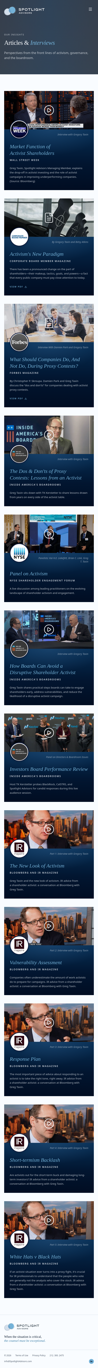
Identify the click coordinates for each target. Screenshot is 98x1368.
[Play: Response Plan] (49, 1022)
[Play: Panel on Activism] (49, 534)
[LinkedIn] (91, 1361)
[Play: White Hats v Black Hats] (49, 1220)
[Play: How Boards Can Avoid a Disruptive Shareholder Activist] (49, 629)
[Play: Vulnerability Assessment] (49, 926)
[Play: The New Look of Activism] (49, 829)
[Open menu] (90, 9)
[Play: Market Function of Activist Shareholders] (49, 110)
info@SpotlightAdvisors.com (18, 1361)
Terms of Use (21, 1355)
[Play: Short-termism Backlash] (49, 1123)
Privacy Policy (39, 1355)
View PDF (18, 286)
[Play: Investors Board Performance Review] (49, 733)
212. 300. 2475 (57, 1355)
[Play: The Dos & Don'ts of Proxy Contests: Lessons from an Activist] (49, 435)
